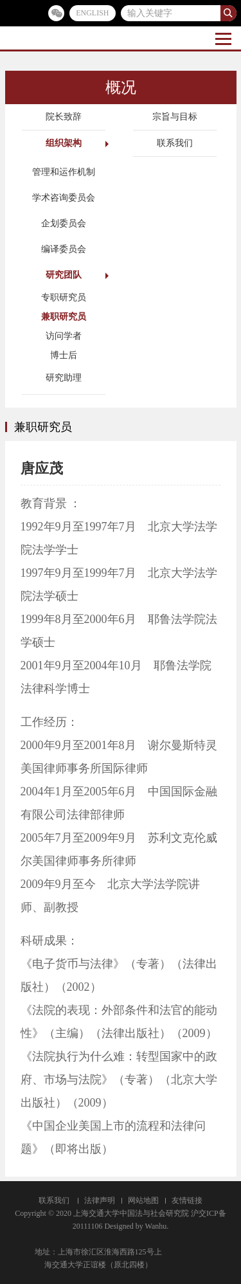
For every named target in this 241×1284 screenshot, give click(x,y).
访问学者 (64, 336)
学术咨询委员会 (63, 198)
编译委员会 (63, 249)
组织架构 (64, 143)
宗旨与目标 (174, 117)
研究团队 (64, 275)
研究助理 (64, 378)
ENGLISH (92, 12)
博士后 (63, 355)
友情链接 (187, 1200)
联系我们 (175, 143)
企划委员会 (63, 223)
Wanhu (156, 1226)
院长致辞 (64, 117)
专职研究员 (63, 297)
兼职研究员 (63, 316)
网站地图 (143, 1200)
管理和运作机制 (63, 172)
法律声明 (99, 1200)
